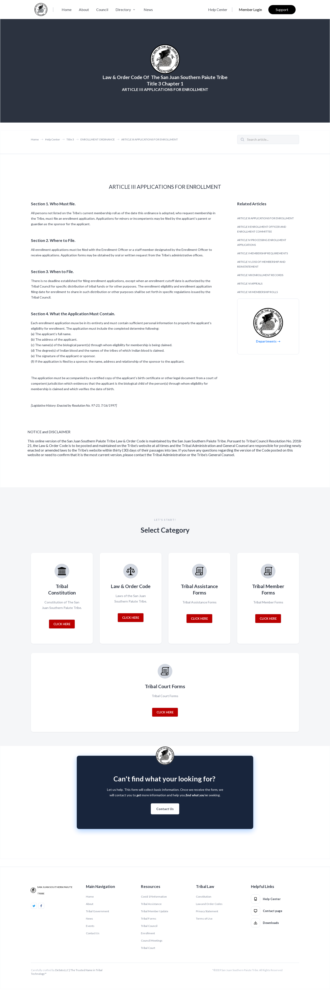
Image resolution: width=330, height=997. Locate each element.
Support (282, 9)
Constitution (203, 896)
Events (90, 926)
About (84, 9)
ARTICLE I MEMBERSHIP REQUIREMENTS (262, 253)
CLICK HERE (61, 624)
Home (67, 9)
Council (102, 9)
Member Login (250, 9)
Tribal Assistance (151, 904)
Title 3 (70, 139)
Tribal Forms (148, 918)
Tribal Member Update (154, 911)
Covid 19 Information (154, 896)
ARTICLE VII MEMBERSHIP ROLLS (257, 292)
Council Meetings (151, 940)
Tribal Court (148, 948)
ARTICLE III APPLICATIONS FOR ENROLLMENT (149, 139)
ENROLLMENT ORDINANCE (97, 139)
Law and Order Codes (209, 904)
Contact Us (165, 813)
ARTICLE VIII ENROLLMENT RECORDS (260, 275)
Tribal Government (97, 911)
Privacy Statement (207, 911)
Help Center (217, 9)
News (148, 9)
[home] (40, 9)
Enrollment (148, 933)
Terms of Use (204, 918)
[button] (126, 9)
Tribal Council (149, 926)
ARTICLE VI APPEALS (249, 283)
